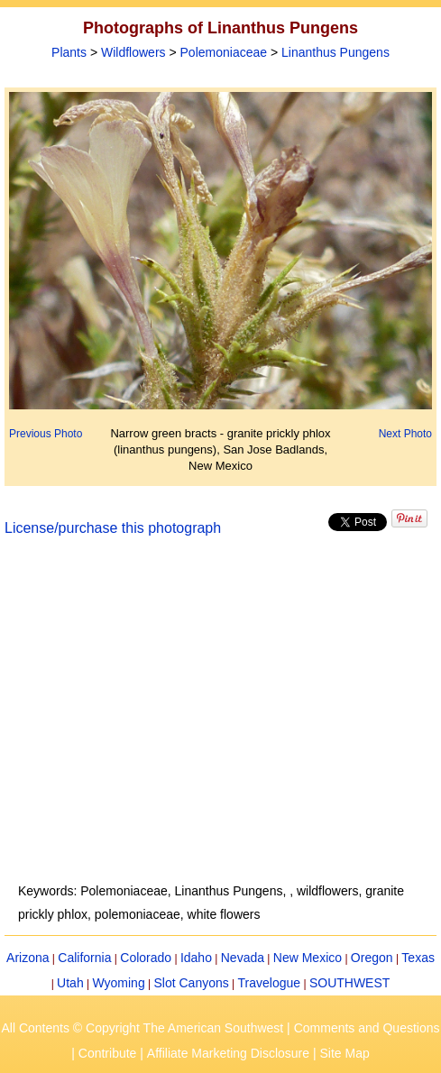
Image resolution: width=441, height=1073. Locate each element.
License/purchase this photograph (113, 528)
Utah (70, 983)
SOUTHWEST (349, 983)
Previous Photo (45, 433)
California (84, 957)
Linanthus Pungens (335, 52)
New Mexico (307, 957)
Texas (418, 957)
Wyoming (118, 983)
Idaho (196, 957)
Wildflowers (133, 52)
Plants (69, 52)
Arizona (27, 957)
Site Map (344, 1053)
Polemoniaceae (224, 52)
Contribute (107, 1053)
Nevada (242, 957)
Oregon (372, 957)
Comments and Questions (367, 1028)
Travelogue (269, 983)
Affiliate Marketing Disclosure (228, 1053)
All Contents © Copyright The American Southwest (142, 1028)
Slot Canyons (191, 983)
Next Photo (405, 433)
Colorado (145, 957)
